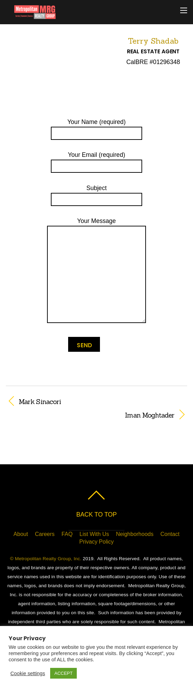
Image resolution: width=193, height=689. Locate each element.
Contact (170, 534)
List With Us (94, 534)
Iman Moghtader (90, 415)
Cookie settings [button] (27, 673)
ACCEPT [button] (63, 673)
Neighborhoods (135, 534)
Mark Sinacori (40, 401)
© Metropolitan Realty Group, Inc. (45, 558)
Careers (45, 534)
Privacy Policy (96, 542)
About (20, 534)
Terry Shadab (153, 41)
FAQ (67, 534)
